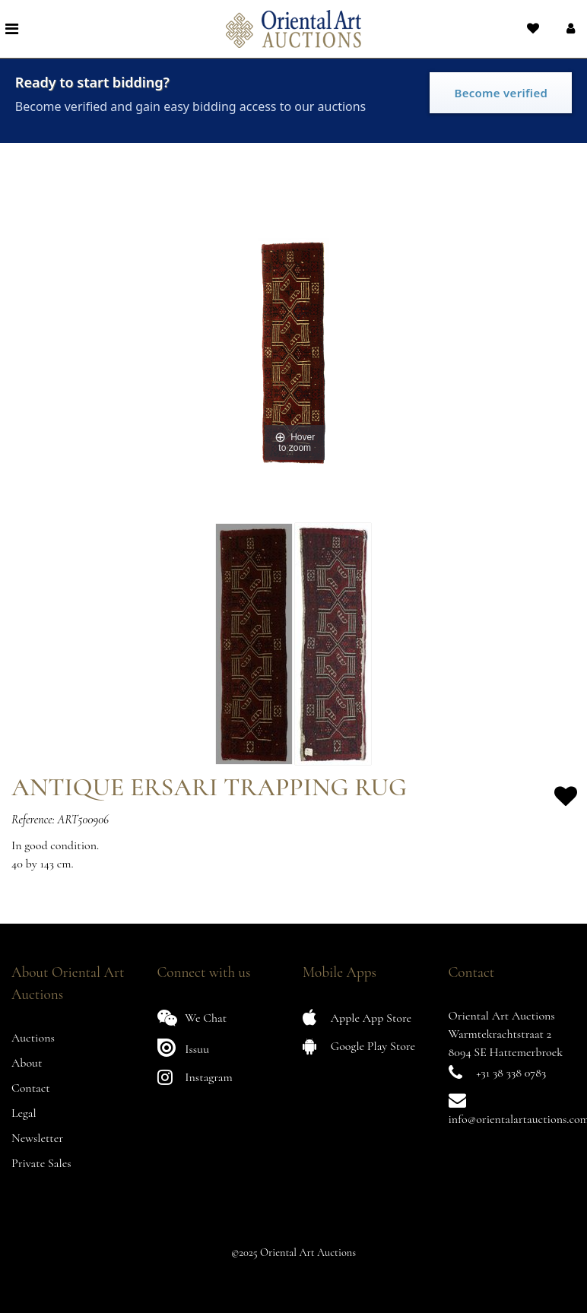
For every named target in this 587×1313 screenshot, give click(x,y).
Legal (23, 1113)
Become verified (500, 92)
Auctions (33, 1037)
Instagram (195, 1077)
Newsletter (37, 1138)
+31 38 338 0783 (511, 1072)
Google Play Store (359, 1046)
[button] (569, 29)
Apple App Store (357, 1017)
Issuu (183, 1047)
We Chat (192, 1017)
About (26, 1062)
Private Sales (41, 1163)
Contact (30, 1088)
